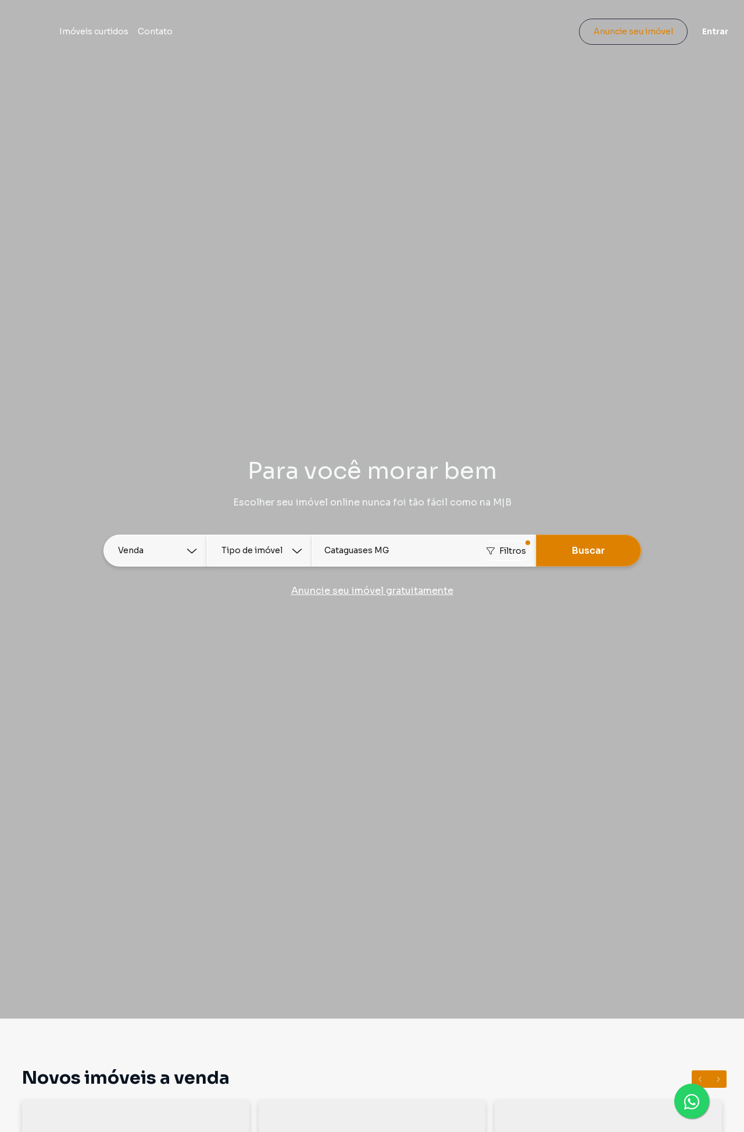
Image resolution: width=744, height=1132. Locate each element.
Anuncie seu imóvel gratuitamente (372, 591)
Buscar (588, 550)
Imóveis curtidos (151, 36)
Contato (212, 36)
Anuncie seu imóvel (625, 36)
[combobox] (424, 551)
